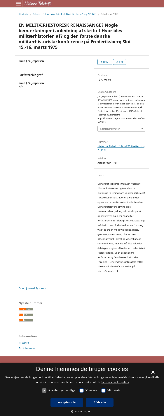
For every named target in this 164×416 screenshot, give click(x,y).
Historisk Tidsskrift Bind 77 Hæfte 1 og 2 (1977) (70, 14)
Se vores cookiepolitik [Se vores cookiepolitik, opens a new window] (115, 382)
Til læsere (24, 342)
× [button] (153, 373)
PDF (120, 62)
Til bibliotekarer (27, 348)
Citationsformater (110, 128)
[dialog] (82, 389)
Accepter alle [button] (67, 402)
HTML (106, 62)
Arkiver (37, 14)
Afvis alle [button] (100, 402)
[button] (82, 411)
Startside (23, 14)
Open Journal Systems (32, 288)
